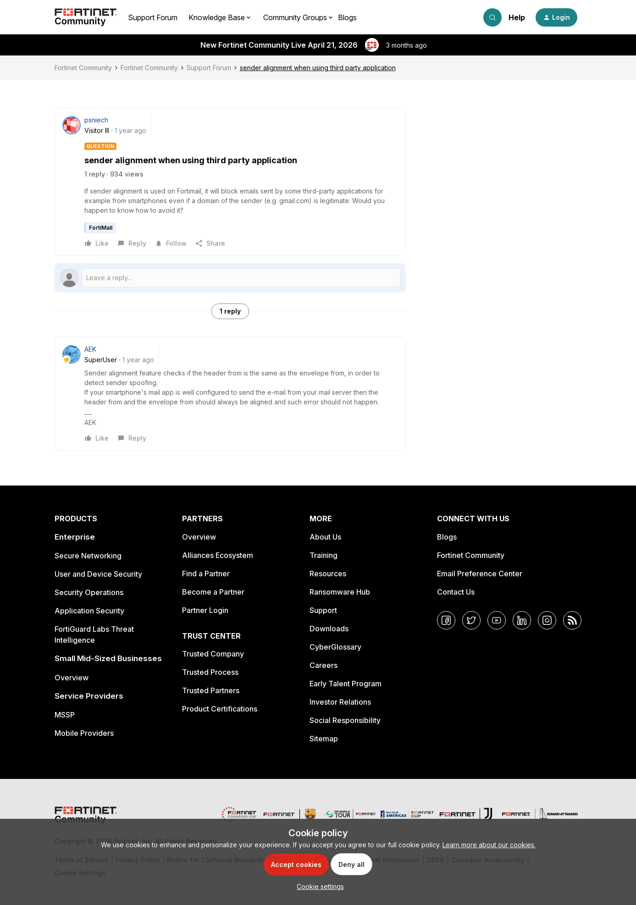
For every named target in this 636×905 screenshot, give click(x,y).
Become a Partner (213, 591)
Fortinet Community (83, 68)
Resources (328, 573)
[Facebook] (446, 620)
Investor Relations (340, 701)
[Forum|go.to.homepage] (86, 17)
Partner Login (205, 610)
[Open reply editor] (230, 277)
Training (323, 555)
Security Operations (89, 592)
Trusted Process (210, 672)
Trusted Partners (210, 690)
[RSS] (572, 620)
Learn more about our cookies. (489, 845)
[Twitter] (471, 620)
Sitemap (324, 738)
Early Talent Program (346, 683)
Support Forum (152, 17)
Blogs (347, 17)
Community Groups (295, 17)
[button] (556, 17)
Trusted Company (213, 653)
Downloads (329, 628)
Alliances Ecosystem (217, 555)
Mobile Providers (84, 733)
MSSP (65, 714)
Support (323, 610)
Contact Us (456, 591)
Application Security (89, 610)
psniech (96, 120)
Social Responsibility (345, 720)
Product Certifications (219, 708)
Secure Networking (88, 555)
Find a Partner (206, 573)
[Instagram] (547, 620)
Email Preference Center (479, 573)
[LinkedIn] (522, 620)
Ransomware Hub (340, 591)
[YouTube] (496, 620)
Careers (323, 665)
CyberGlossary (335, 646)
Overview (71, 677)
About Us (325, 536)
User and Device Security (98, 574)
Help (517, 17)
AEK (90, 349)
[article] (230, 393)
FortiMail (100, 227)
